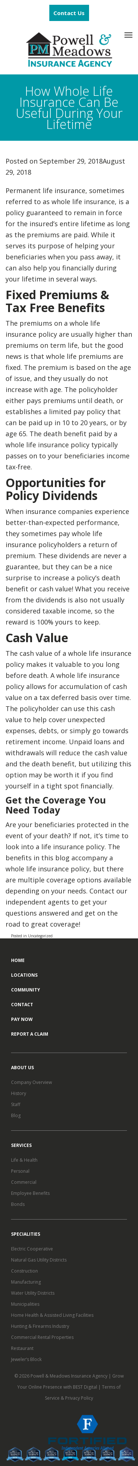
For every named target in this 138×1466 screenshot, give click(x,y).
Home (18, 960)
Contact (22, 1004)
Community (25, 990)
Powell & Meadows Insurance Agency (70, 1376)
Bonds (18, 1204)
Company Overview (31, 1082)
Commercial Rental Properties (42, 1337)
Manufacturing (26, 1282)
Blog (16, 1115)
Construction (24, 1271)
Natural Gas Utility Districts (39, 1260)
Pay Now (22, 1019)
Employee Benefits (30, 1193)
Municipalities (25, 1304)
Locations (24, 975)
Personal (20, 1171)
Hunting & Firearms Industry (40, 1326)
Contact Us (69, 13)
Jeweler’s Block (26, 1359)
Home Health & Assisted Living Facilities (52, 1315)
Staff (15, 1104)
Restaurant (22, 1348)
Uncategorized (40, 935)
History (18, 1093)
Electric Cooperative (32, 1249)
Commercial (23, 1182)
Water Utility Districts (32, 1293)
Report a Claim (29, 1034)
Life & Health (24, 1160)
